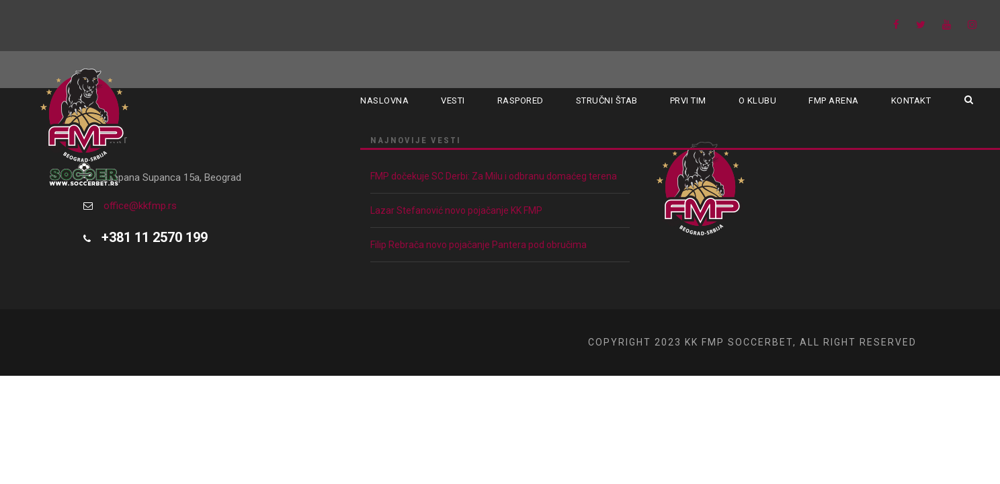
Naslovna (384, 100)
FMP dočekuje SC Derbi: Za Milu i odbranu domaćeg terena (493, 176)
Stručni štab (607, 100)
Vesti (453, 100)
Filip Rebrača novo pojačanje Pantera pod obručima (478, 244)
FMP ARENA (833, 100)
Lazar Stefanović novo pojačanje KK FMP (456, 210)
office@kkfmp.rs (140, 206)
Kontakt (911, 100)
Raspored (520, 100)
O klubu (758, 100)
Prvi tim (688, 100)
